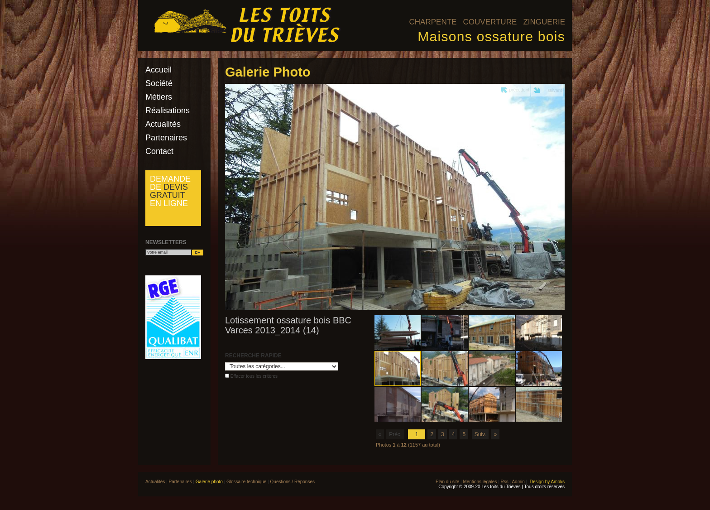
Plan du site (447, 481)
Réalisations (167, 110)
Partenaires (166, 137)
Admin (518, 481)
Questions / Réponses (292, 481)
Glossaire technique (246, 481)
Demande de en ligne (170, 191)
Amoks (558, 481)
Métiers (158, 96)
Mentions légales (480, 481)
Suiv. (480, 434)
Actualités (163, 124)
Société (159, 83)
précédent (519, 89)
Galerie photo (209, 481)
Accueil (158, 69)
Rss (505, 481)
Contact (159, 151)
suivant (554, 90)
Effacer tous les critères (254, 376)
